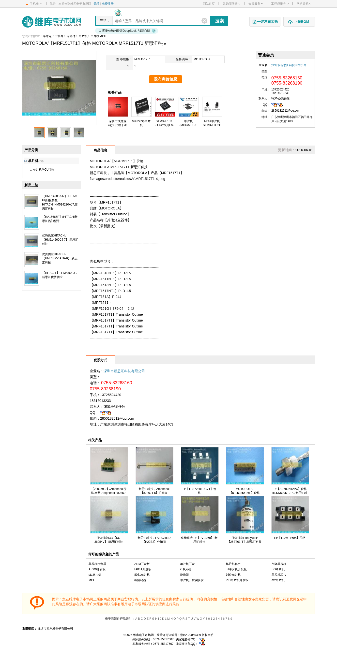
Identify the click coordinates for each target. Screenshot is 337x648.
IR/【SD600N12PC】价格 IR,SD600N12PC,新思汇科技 (289, 493)
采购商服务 (231, 3)
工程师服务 (280, 3)
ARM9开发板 (97, 569)
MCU (92, 580)
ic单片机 (185, 569)
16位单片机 (233, 574)
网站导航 (304, 3)
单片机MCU (98, 36)
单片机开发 (187, 564)
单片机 (83, 36)
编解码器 (140, 580)
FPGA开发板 (142, 569)
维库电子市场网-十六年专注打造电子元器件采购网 (51, 22)
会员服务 (255, 3)
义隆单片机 (279, 564)
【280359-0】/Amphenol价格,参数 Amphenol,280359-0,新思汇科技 (108, 493)
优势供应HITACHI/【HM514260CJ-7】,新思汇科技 (60, 240)
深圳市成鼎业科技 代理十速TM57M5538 (117, 125)
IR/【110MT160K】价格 (290, 538)
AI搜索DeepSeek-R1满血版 (127, 31)
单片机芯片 (279, 574)
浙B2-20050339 (190, 635)
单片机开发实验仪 (192, 580)
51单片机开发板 (236, 569)
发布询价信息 (165, 79)
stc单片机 (95, 574)
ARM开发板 (142, 564)
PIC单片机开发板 (237, 580)
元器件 (71, 36)
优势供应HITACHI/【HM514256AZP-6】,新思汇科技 (59, 258)
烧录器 (184, 574)
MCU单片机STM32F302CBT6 (212, 125)
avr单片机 (278, 580)
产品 (102, 21)
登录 (96, 3)
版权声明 (208, 635)
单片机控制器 (97, 564)
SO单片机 (278, 569)
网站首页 (209, 3)
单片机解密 (233, 564)
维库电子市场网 (53, 36)
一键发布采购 (265, 21)
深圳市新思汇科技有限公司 (289, 65)
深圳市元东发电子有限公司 (55, 628)
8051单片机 (142, 574)
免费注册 (108, 3)
